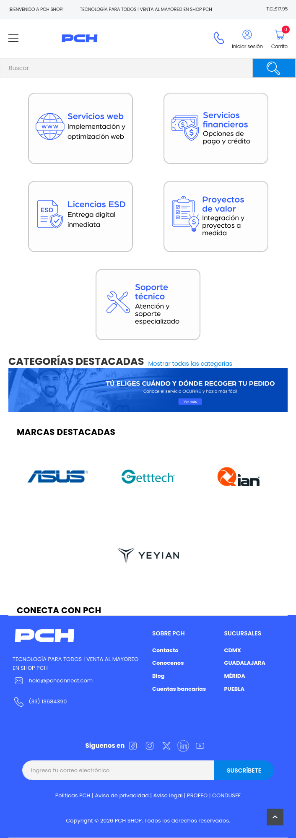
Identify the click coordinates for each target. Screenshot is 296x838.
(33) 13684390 (48, 701)
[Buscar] (274, 68)
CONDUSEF (226, 795)
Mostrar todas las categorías (190, 363)
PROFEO (197, 795)
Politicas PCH (73, 795)
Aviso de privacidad (122, 795)
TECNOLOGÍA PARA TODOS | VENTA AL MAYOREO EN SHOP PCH (75, 663)
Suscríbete (244, 770)
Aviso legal (168, 795)
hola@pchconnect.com (61, 680)
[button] (275, 817)
